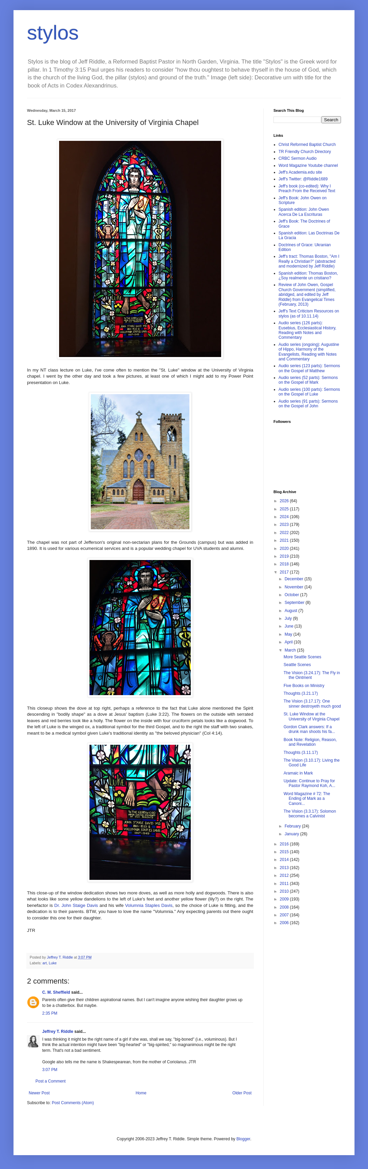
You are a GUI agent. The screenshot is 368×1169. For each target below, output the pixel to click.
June (289, 626)
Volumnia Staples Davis (149, 905)
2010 (285, 891)
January (292, 834)
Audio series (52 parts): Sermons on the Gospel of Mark (308, 380)
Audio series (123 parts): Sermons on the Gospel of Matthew (309, 368)
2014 (285, 859)
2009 (285, 899)
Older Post (242, 1093)
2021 (285, 540)
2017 (285, 572)
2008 (285, 907)
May (289, 634)
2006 (285, 922)
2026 (285, 501)
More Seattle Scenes (302, 657)
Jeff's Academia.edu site (300, 172)
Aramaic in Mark (298, 773)
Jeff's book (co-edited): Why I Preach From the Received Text (307, 188)
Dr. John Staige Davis (76, 905)
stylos (53, 32)
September (295, 602)
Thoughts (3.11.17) (301, 752)
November (295, 587)
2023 (285, 524)
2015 (285, 851)
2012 (285, 875)
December (295, 579)
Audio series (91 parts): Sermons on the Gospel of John (308, 403)
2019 (285, 556)
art (45, 963)
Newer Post (39, 1093)
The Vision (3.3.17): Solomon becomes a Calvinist (310, 813)
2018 (285, 564)
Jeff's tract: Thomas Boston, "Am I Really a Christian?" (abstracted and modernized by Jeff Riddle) (309, 261)
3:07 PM (49, 1069)
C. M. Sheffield (56, 992)
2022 (285, 532)
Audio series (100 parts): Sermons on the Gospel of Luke (309, 392)
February (293, 826)
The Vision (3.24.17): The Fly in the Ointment (312, 675)
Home (141, 1093)
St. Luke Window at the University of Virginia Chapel (312, 716)
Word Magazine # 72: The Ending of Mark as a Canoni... (307, 798)
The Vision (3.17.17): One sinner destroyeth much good (312, 703)
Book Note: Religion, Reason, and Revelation (310, 742)
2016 (285, 844)
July (289, 618)
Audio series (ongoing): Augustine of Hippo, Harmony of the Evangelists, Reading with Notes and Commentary (309, 351)
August (291, 610)
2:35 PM (49, 1013)
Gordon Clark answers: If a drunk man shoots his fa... (309, 729)
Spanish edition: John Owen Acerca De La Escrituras (304, 212)
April (289, 642)
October (292, 594)
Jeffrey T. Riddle (57, 1031)
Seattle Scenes (297, 664)
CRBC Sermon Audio (298, 158)
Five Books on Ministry (304, 685)
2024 (285, 516)
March (291, 650)
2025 (285, 509)
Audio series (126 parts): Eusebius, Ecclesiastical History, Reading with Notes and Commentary (307, 330)
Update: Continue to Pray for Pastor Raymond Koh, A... (309, 783)
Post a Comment (50, 1081)
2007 (285, 915)
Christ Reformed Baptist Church (307, 144)
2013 (285, 867)
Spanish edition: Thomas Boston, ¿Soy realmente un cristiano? (308, 275)
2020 (285, 548)
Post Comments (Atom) (73, 1102)
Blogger (243, 1139)
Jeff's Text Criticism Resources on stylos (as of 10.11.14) (309, 313)
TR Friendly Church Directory (305, 151)
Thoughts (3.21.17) (301, 693)
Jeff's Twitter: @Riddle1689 (303, 179)
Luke (52, 963)
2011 (285, 883)
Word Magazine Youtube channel (308, 165)
